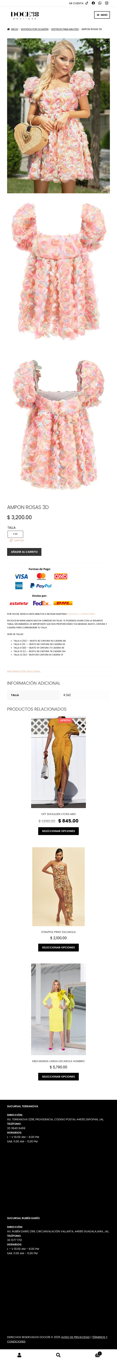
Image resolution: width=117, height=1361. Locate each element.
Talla (11, 528)
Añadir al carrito (24, 552)
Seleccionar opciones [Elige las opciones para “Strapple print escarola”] (58, 947)
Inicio (14, 29)
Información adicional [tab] (24, 671)
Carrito (90, 1353)
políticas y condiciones (81, 614)
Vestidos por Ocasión (35, 29)
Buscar (58, 1355)
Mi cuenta (76, 3)
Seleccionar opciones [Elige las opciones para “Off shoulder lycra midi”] (58, 831)
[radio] (15, 534)
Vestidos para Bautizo (65, 29)
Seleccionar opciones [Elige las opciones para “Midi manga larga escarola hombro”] (58, 1077)
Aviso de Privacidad (75, 1337)
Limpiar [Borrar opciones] (19, 540)
